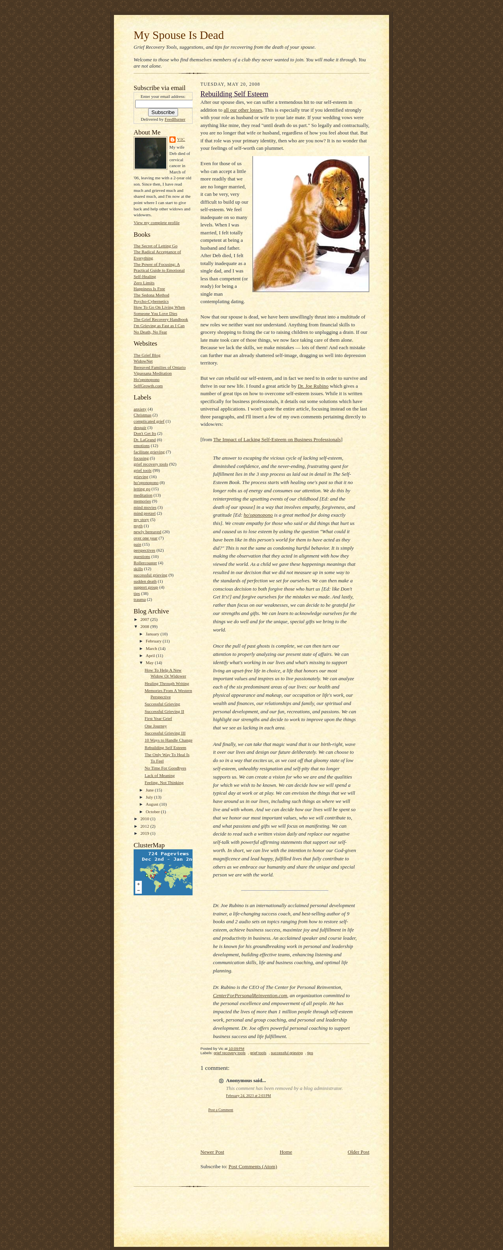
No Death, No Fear (150, 332)
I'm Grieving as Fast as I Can (159, 325)
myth (138, 525)
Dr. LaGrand (145, 439)
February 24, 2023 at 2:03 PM (248, 1096)
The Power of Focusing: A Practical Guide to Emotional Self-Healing (159, 270)
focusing (141, 458)
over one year (146, 538)
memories (142, 501)
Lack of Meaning (160, 775)
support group (146, 587)
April (151, 655)
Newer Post (212, 1152)
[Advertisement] (246, 1130)
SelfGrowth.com (148, 385)
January (153, 633)
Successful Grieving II (164, 711)
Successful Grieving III (165, 733)
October (153, 811)
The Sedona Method (151, 295)
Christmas (142, 414)
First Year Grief (158, 718)
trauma (140, 599)
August (153, 804)
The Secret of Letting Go (156, 245)
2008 (145, 626)
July (150, 797)
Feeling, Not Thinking (164, 782)
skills (138, 568)
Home (286, 1152)
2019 (145, 833)
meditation (143, 495)
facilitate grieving (149, 451)
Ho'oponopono (147, 379)
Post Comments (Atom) (253, 1166)
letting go (142, 488)
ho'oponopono (146, 482)
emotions (142, 445)
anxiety (140, 409)
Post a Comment (220, 1110)
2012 (145, 826)
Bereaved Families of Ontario (159, 367)
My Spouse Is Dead (179, 35)
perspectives (144, 550)
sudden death (145, 581)
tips (137, 593)
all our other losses (243, 110)
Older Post (358, 1152)
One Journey (156, 725)
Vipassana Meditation (153, 373)
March (152, 648)
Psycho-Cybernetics (151, 301)
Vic (181, 139)
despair (140, 427)
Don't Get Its (145, 433)
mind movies (145, 507)
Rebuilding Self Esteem (165, 747)
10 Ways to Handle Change (169, 740)
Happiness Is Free (149, 288)
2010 (145, 818)
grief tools (143, 470)
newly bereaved (147, 531)
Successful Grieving (162, 703)
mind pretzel (145, 513)
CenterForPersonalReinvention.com (250, 995)
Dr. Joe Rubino (313, 386)
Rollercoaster (145, 562)
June (150, 790)
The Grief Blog (147, 355)
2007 (145, 619)
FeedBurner (175, 119)
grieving (141, 476)
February (154, 641)
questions (142, 556)
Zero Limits (144, 282)
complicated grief (149, 421)
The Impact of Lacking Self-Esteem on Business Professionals (277, 439)
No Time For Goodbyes (165, 768)
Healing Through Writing (167, 683)
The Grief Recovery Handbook (161, 319)
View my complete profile (157, 222)
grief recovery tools (151, 464)
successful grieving (150, 575)
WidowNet (143, 361)
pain (137, 544)
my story (141, 519)
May (150, 662)
